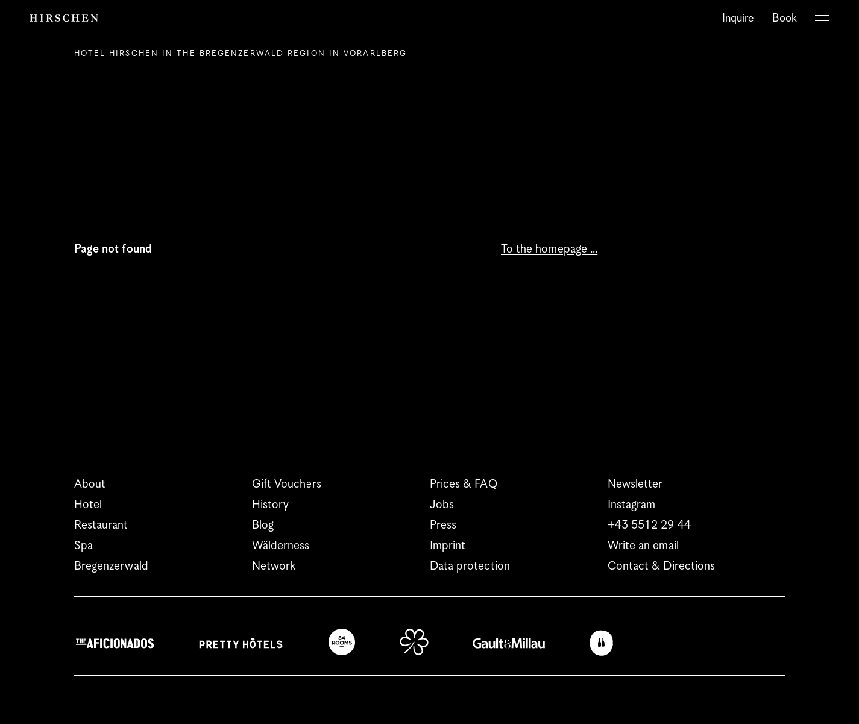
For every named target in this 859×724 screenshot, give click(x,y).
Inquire (738, 18)
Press (443, 525)
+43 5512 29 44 (649, 525)
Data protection (470, 566)
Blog (263, 525)
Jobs (442, 505)
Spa (83, 546)
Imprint (448, 546)
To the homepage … (549, 249)
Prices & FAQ (463, 484)
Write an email (643, 546)
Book (784, 18)
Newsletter (635, 484)
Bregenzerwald (111, 566)
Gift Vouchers (286, 484)
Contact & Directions (662, 566)
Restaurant (101, 525)
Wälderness (281, 546)
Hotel (88, 505)
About (90, 484)
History (270, 505)
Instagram (632, 505)
